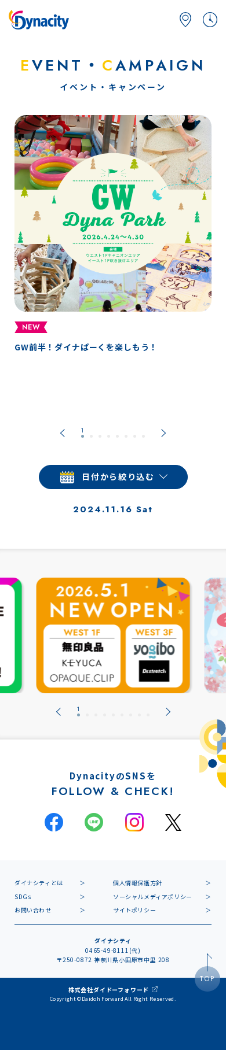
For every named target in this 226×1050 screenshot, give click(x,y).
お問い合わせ (33, 909)
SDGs (22, 896)
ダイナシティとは (38, 882)
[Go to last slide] (62, 433)
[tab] (82, 433)
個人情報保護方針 (137, 882)
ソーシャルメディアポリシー (152, 896)
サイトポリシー (134, 909)
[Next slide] (163, 433)
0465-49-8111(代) (113, 950)
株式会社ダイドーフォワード (108, 989)
